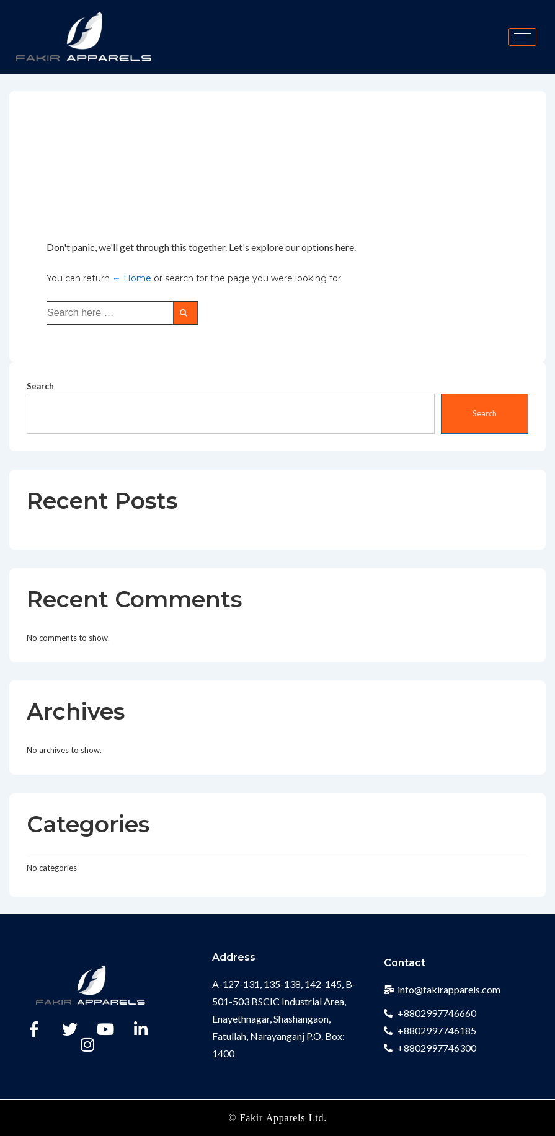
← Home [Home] (131, 278)
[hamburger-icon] (522, 37)
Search (40, 386)
